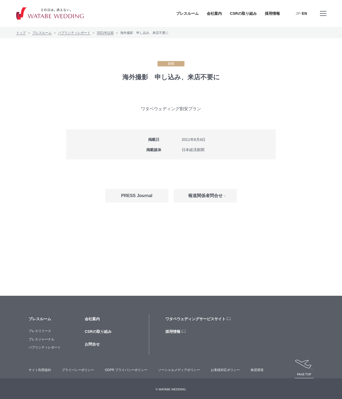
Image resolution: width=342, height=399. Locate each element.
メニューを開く (323, 17)
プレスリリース (39, 331)
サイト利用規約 (39, 370)
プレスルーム (42, 33)
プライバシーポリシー (78, 370)
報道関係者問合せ (205, 195)
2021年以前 (105, 33)
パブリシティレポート (74, 33)
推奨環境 (257, 370)
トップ (21, 33)
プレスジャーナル (41, 339)
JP (298, 13)
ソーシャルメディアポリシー (179, 370)
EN (304, 13)
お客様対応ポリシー (225, 370)
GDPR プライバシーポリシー (126, 370)
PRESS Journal (136, 195)
